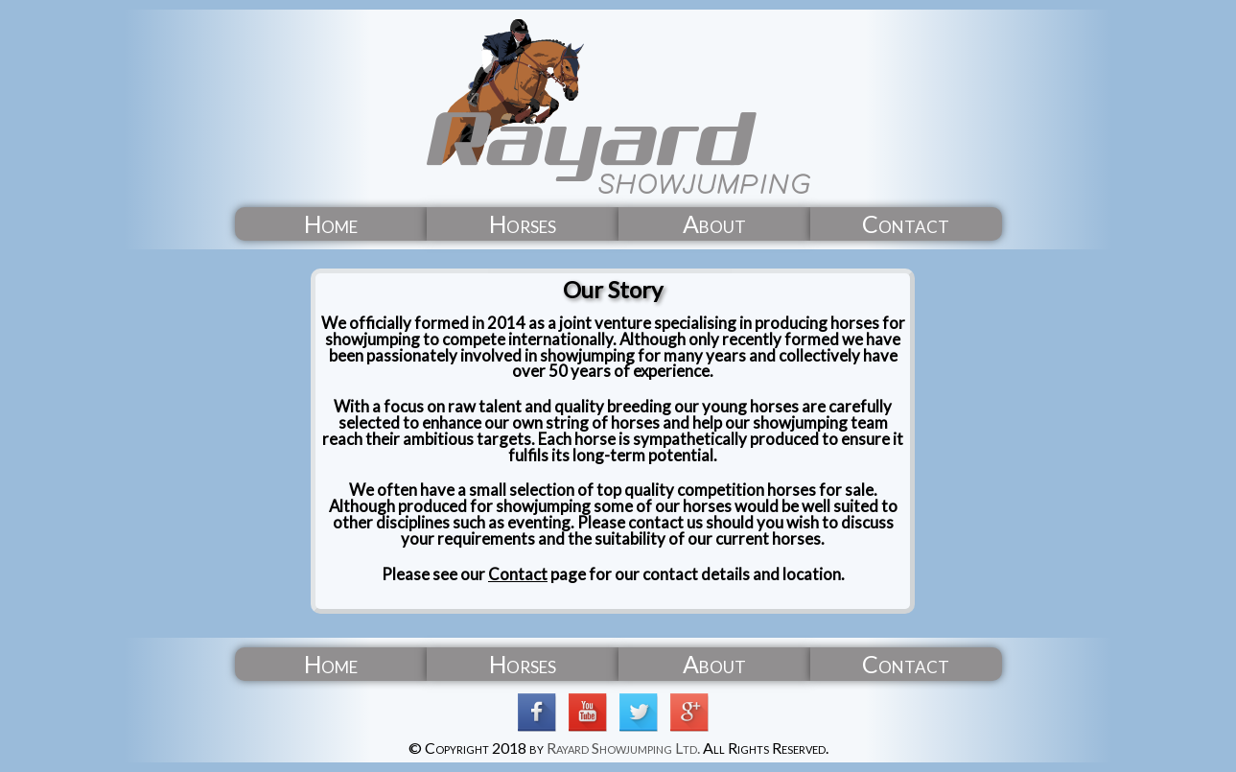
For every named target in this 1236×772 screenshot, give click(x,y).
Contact (518, 574)
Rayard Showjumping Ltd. (623, 747)
